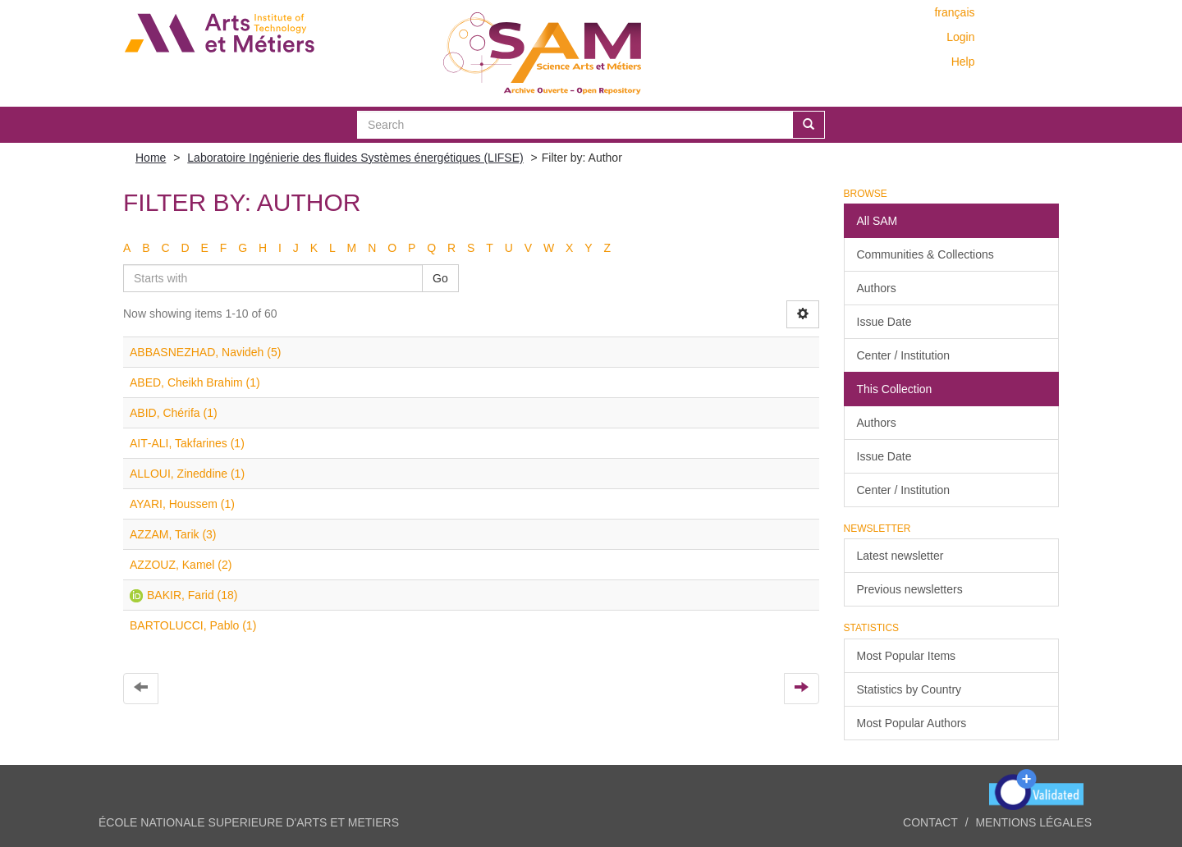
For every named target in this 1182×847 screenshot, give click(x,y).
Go (440, 278)
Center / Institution (904, 355)
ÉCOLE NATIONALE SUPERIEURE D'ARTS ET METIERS (248, 822)
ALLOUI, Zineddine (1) (187, 473)
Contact (930, 822)
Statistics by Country (909, 689)
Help (963, 61)
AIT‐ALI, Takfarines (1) (187, 443)
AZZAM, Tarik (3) (173, 534)
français (954, 12)
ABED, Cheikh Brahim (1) (195, 382)
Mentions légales (1033, 822)
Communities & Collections (925, 254)
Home (150, 157)
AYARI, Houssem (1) (182, 503)
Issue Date (884, 321)
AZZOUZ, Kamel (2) (180, 564)
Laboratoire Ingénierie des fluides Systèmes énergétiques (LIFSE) (355, 157)
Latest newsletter (900, 555)
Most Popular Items (906, 655)
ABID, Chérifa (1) (174, 412)
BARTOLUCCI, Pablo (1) (193, 625)
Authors (876, 288)
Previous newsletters (910, 589)
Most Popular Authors (912, 723)
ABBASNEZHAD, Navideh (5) (205, 352)
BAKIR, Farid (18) (192, 595)
